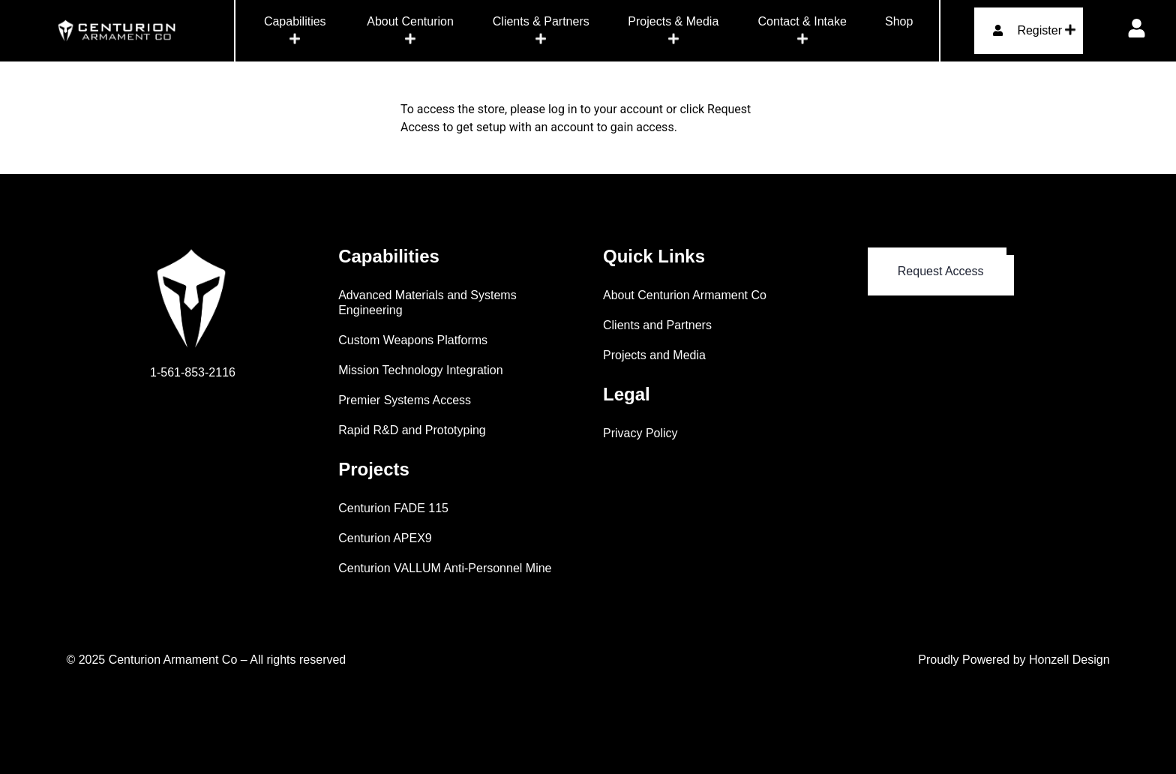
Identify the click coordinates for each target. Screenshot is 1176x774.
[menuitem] (295, 31)
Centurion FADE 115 (393, 508)
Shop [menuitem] (899, 21)
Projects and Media (654, 355)
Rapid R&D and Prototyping (412, 430)
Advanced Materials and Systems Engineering (427, 302)
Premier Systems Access (404, 400)
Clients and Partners (657, 325)
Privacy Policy (640, 433)
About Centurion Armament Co (684, 295)
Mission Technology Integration (420, 370)
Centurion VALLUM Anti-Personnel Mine (444, 568)
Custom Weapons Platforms (413, 340)
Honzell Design (1069, 659)
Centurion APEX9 (385, 538)
